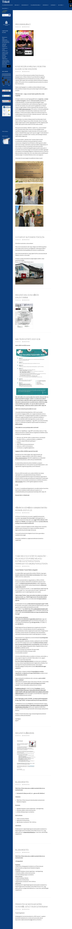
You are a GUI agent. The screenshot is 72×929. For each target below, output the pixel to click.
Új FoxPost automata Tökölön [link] (29, 237)
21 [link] (3, 81)
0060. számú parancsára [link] (25, 109)
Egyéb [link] (16, 21)
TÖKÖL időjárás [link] (5, 131)
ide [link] (31, 919)
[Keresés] (9, 66)
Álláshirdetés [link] (22, 782)
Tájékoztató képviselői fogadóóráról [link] (4, 45)
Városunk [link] (17, 5)
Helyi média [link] (60, 5)
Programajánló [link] (23, 24)
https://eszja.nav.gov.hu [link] (21, 458)
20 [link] (2, 81)
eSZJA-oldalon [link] (18, 424)
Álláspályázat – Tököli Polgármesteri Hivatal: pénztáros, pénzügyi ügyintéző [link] (5, 40)
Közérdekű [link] (53, 5)
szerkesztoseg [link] (26, 26)
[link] (18, 26)
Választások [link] (4, 8)
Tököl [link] (5, 1)
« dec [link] (3, 85)
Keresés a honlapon (5, 64)
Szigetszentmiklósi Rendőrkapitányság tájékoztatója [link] (5, 62)
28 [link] (3, 83)
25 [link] (8, 81)
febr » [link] (9, 85)
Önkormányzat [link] (24, 5)
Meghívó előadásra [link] (24, 733)
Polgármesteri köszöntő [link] (7, 5)
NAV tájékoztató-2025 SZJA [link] (27, 339)
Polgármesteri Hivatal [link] (35, 5)
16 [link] (6, 80)
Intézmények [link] (45, 5)
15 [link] (5, 80)
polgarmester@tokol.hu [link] (29, 832)
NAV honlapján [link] (19, 481)
